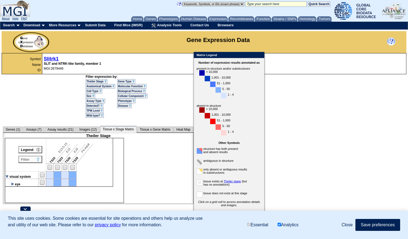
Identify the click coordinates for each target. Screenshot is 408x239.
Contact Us (199, 25)
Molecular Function (132, 86)
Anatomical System (100, 86)
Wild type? (94, 115)
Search (9, 25)
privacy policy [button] (108, 224)
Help (15, 18)
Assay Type (95, 100)
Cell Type (93, 91)
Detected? (94, 105)
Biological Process (131, 91)
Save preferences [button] (378, 224)
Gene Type (126, 81)
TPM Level (94, 110)
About (6, 18)
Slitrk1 (51, 59)
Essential (257, 224)
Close (259, 55)
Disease (124, 105)
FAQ (24, 18)
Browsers (226, 25)
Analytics (288, 224)
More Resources (62, 25)
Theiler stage (232, 181)
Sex (90, 96)
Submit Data (95, 25)
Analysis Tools (166, 25)
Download (31, 25)
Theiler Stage (96, 81)
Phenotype (126, 100)
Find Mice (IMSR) (128, 25)
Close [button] (347, 224)
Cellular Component (132, 96)
